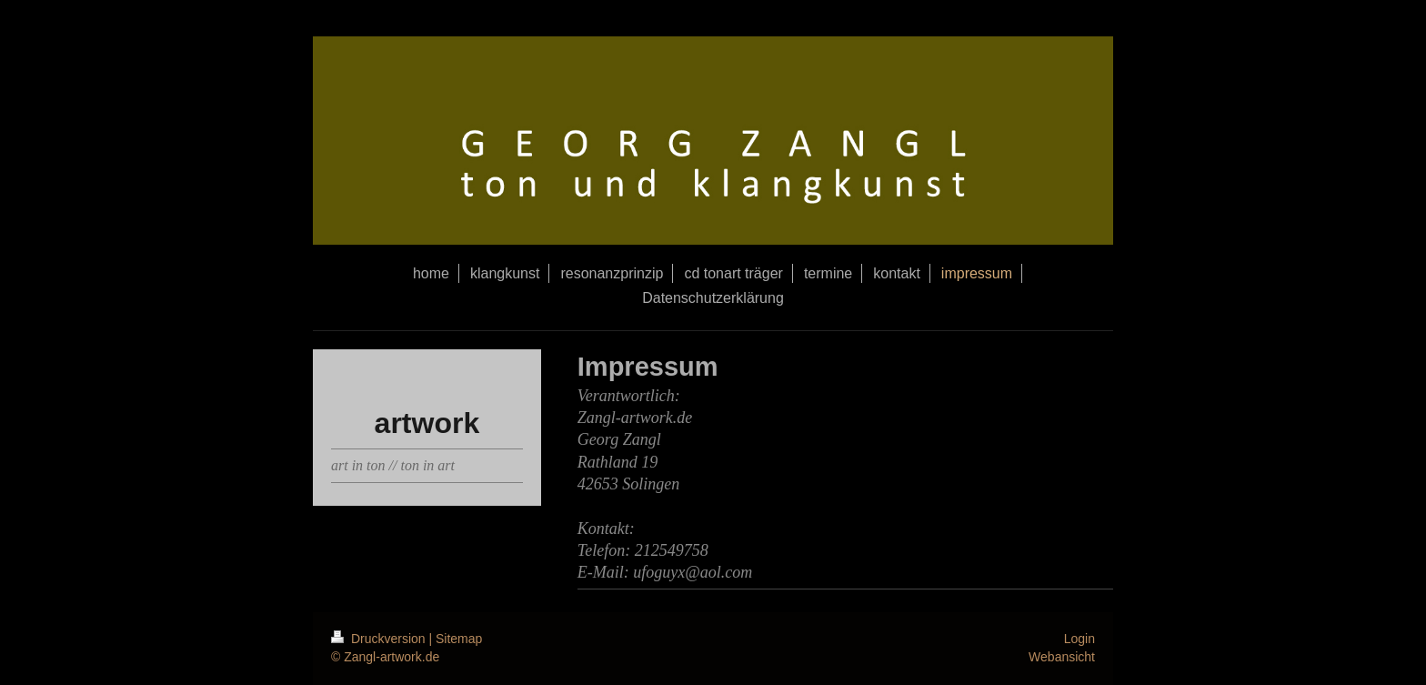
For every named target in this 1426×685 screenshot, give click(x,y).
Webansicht (1062, 657)
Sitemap (459, 638)
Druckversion (379, 638)
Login (1079, 638)
